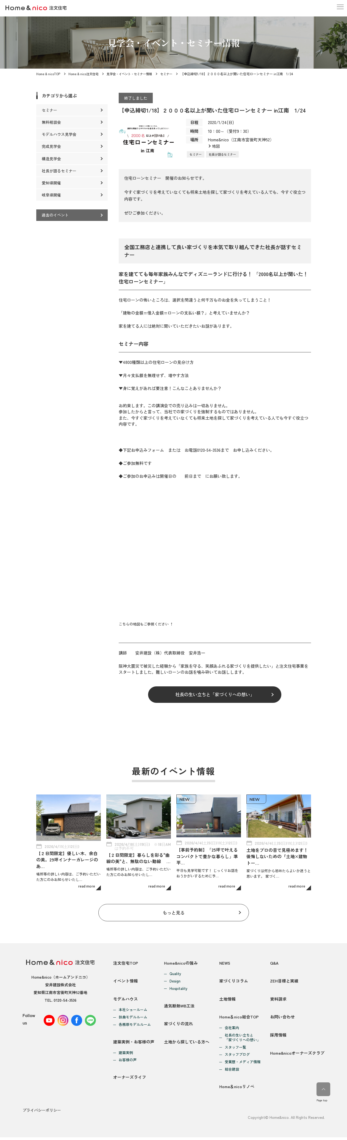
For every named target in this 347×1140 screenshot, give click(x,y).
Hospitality (178, 984)
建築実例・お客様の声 (133, 1043)
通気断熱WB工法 (179, 1003)
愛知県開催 (51, 183)
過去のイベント (55, 215)
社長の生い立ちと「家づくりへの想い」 (215, 695)
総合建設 (232, 1071)
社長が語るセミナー (222, 154)
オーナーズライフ (129, 1080)
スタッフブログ (237, 1056)
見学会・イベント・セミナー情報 (132, 73)
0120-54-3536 (65, 996)
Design (175, 977)
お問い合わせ (282, 1018)
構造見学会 (51, 158)
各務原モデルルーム (135, 1024)
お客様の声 (128, 1061)
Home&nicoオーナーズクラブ (297, 1057)
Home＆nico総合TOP (239, 1018)
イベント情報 (125, 978)
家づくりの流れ (178, 1023)
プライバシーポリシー (42, 1113)
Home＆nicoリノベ (236, 1089)
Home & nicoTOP (48, 73)
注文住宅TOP (125, 959)
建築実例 (126, 1054)
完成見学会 (51, 146)
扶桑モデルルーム (133, 1017)
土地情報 (227, 998)
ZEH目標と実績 (284, 978)
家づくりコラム (233, 978)
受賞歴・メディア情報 (242, 1063)
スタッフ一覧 (235, 1048)
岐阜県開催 (51, 195)
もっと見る (173, 908)
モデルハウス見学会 (59, 134)
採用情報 (278, 1038)
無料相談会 (51, 122)
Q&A (274, 959)
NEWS (225, 959)
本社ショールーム (133, 1009)
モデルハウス (125, 998)
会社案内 (232, 1029)
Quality (175, 970)
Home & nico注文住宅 (84, 73)
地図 (216, 146)
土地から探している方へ (186, 1043)
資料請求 (278, 998)
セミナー (172, 73)
